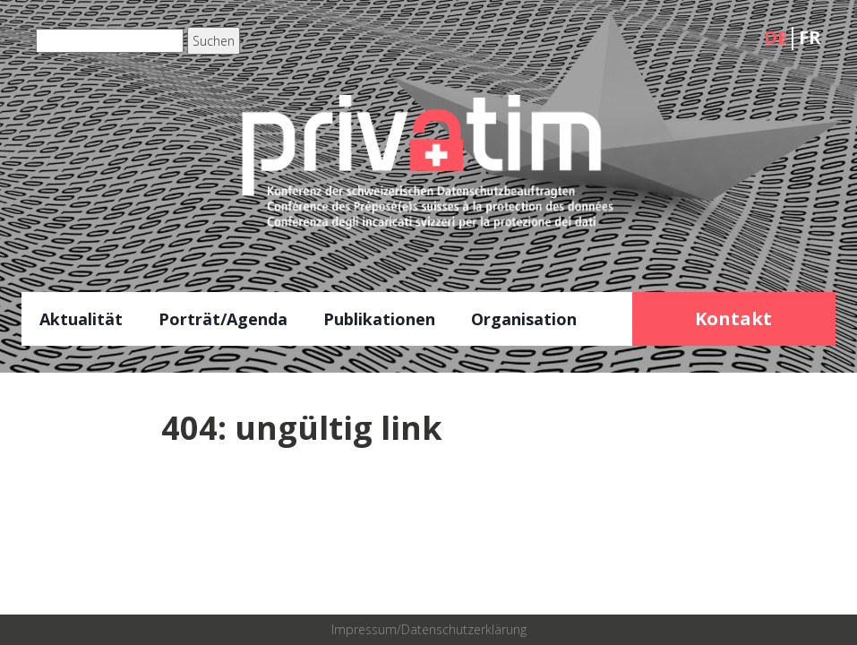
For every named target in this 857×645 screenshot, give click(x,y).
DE (775, 37)
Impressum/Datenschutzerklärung (429, 629)
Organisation (524, 319)
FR (810, 37)
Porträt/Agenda (223, 319)
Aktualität (81, 319)
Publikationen (379, 319)
